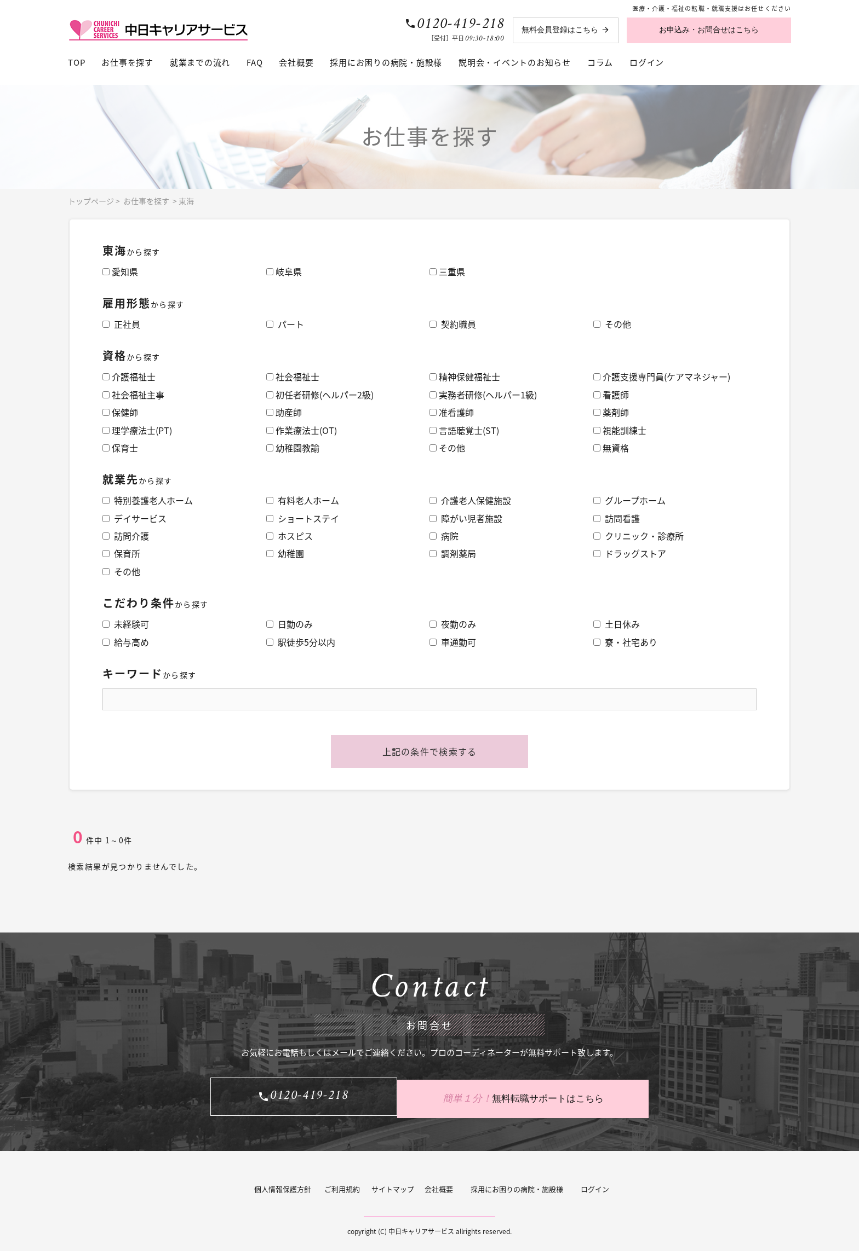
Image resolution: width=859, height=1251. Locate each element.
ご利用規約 (342, 1184)
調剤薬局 (453, 553)
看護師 (611, 394)
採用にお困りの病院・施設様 (386, 62)
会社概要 (296, 62)
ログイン (646, 62)
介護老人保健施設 (470, 500)
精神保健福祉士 (465, 376)
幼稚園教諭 (292, 447)
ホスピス (289, 535)
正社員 (121, 324)
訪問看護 (616, 518)
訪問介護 (125, 535)
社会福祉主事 (133, 394)
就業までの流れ (200, 62)
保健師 (120, 412)
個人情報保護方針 (282, 1184)
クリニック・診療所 (638, 535)
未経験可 (125, 623)
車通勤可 (453, 641)
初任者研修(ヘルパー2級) (320, 394)
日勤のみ (289, 623)
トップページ (91, 200)
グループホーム (629, 500)
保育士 (120, 447)
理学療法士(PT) (137, 430)
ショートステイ (302, 518)
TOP (76, 62)
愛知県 (120, 271)
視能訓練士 (619, 430)
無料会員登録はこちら (560, 30)
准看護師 (452, 412)
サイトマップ (392, 1184)
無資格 (611, 447)
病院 (444, 535)
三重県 (447, 271)
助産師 (284, 412)
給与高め (125, 641)
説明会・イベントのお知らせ (515, 62)
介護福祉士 (129, 376)
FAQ (254, 62)
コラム (600, 62)
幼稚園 (285, 553)
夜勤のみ (453, 623)
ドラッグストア (629, 553)
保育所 (121, 553)
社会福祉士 (292, 376)
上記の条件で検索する (429, 751)
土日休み (616, 623)
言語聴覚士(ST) (464, 430)
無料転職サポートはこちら (539, 1094)
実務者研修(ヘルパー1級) (483, 394)
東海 (186, 200)
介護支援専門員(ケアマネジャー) (661, 376)
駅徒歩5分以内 (300, 641)
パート (285, 324)
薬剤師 (611, 412)
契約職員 (453, 324)
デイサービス (134, 518)
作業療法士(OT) (301, 430)
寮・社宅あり (625, 641)
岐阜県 (284, 271)
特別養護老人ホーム (147, 500)
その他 (612, 324)
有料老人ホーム (302, 500)
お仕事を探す (127, 62)
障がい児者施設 (466, 518)
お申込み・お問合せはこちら (709, 30)
